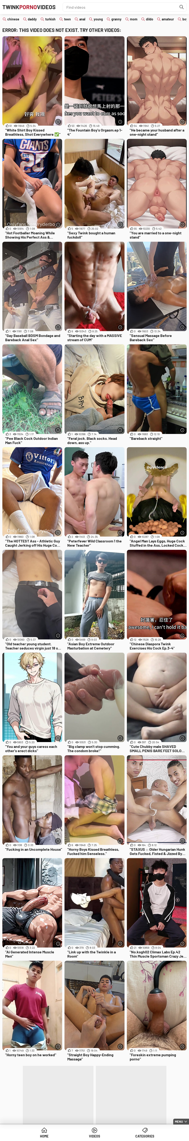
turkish (50, 19)
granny (116, 19)
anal (82, 19)
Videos (94, 1136)
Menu (179, 1121)
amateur (168, 19)
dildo (149, 19)
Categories (144, 1136)
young (98, 19)
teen (67, 19)
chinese (13, 19)
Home (44, 1136)
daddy (32, 19)
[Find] (181, 7)
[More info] (58, 122)
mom (133, 19)
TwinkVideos (29, 7)
